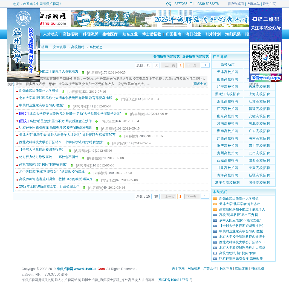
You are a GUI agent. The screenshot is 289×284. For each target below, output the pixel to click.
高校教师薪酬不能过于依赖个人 (242, 209)
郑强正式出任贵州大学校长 (39, 90)
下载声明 (225, 268)
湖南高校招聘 (227, 131)
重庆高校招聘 (227, 146)
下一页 (191, 65)
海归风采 (233, 34)
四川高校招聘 (259, 146)
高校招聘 (70, 34)
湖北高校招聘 (259, 123)
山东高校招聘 (227, 116)
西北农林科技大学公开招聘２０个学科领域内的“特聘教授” (61, 142)
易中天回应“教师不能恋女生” (240, 220)
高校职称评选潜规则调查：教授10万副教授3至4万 (55, 179)
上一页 (170, 65)
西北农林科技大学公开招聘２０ (242, 242)
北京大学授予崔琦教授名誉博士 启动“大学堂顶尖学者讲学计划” (75, 114)
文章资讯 (59, 47)
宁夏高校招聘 (259, 168)
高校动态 (96, 47)
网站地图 (257, 268)
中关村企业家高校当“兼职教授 (241, 231)
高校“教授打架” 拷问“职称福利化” (43, 164)
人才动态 (50, 34)
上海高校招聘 (259, 94)
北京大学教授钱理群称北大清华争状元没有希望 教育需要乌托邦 (65, 98)
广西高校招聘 (227, 138)
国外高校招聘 (259, 183)
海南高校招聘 (259, 138)
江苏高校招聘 (259, 101)
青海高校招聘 (227, 175)
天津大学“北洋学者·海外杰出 (240, 204)
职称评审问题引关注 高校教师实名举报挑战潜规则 (55, 127)
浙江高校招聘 (227, 101)
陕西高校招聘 (259, 160)
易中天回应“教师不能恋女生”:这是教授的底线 (52, 172)
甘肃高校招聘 (227, 168)
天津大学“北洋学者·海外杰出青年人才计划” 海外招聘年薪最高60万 (67, 135)
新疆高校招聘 (259, 175)
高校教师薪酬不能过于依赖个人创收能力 (48, 71)
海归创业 (193, 34)
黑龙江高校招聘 (227, 94)
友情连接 (241, 268)
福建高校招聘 (259, 109)
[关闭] (11, 84)
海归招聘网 (39, 47)
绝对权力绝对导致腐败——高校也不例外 (48, 157)
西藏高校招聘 (227, 160)
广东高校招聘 (259, 131)
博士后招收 (151, 34)
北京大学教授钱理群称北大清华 (242, 248)
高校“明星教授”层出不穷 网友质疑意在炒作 (61, 121)
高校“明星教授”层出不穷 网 (238, 215)
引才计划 (213, 34)
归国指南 (173, 34)
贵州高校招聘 (227, 153)
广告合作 (209, 268)
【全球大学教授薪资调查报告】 (42, 149)
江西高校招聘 (227, 109)
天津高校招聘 (227, 72)
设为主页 (269, 4)
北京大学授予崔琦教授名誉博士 (242, 237)
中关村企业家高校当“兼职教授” (41, 105)
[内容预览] (94, 73)
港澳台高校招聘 (227, 183)
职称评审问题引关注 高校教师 (241, 258)
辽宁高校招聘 (227, 87)
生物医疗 (110, 34)
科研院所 (90, 34)
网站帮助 (194, 268)
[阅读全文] (199, 84)
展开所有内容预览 (195, 56)
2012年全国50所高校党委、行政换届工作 (49, 186)
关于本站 (178, 268)
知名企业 (130, 34)
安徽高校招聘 (259, 116)
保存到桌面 (236, 4)
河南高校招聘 (227, 123)
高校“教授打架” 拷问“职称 (237, 253)
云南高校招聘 (259, 153)
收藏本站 (253, 4)
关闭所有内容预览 (166, 56)
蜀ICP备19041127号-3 (174, 280)
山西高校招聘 (227, 79)
